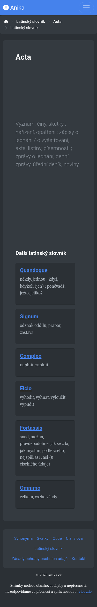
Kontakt (78, 558)
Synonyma (23, 538)
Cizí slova (74, 538)
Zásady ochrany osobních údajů (40, 558)
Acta (57, 22)
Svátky (42, 538)
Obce (57, 538)
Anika (13, 7)
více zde (85, 591)
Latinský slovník (30, 22)
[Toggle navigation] (86, 7)
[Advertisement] (48, 90)
